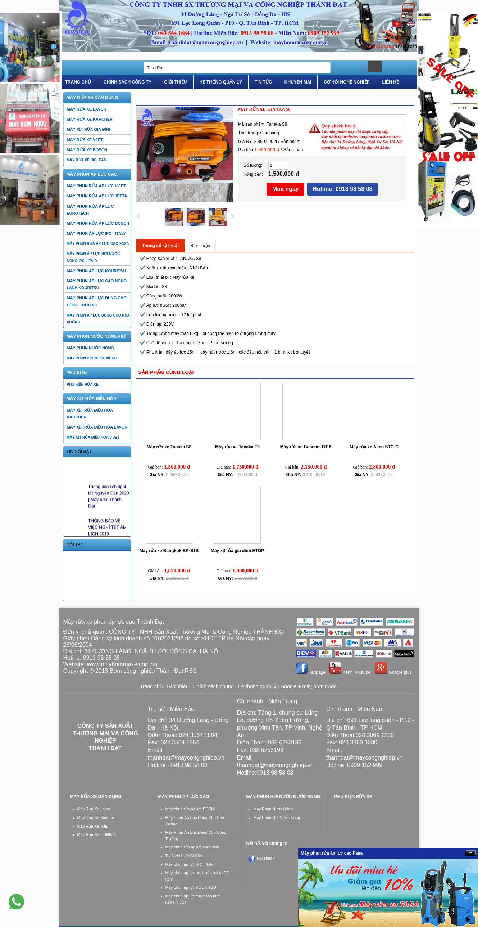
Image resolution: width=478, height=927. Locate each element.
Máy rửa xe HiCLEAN (86, 160)
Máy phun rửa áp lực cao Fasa (98, 244)
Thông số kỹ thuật (160, 245)
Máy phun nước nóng (90, 348)
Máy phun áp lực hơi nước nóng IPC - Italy (93, 257)
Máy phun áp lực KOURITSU (96, 271)
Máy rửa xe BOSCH (87, 150)
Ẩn (470, 853)
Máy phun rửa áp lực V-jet (96, 186)
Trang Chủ (78, 82)
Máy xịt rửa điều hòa (92, 398)
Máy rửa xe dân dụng (92, 97)
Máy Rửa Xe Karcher (95, 817)
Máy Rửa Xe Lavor (93, 809)
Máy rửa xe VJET (85, 140)
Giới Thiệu (175, 82)
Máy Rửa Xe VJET (93, 826)
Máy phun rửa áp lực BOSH (189, 809)
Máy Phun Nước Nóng (273, 809)
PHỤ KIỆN (77, 372)
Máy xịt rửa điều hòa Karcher (90, 413)
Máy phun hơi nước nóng (92, 358)
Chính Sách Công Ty (127, 82)
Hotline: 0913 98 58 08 (342, 189)
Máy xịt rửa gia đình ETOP (237, 550)
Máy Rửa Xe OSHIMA (96, 834)
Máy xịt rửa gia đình (89, 129)
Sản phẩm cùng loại (166, 372)
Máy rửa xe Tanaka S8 (169, 446)
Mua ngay (285, 189)
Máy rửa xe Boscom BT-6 (306, 446)
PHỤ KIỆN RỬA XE (83, 384)
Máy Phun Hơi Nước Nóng (277, 817)
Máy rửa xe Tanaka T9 (237, 446)
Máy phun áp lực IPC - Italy (96, 233)
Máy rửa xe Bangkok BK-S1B (169, 550)
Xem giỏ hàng (380, 46)
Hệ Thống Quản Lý (221, 82)
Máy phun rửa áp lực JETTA (97, 196)
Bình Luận (200, 245)
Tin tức (263, 82)
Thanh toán (406, 46)
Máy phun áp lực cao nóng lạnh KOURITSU (97, 284)
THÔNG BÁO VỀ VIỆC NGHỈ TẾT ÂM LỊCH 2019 (107, 530)
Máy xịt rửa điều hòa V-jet (93, 437)
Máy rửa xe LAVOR (86, 109)
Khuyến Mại (297, 82)
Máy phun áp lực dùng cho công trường (97, 301)
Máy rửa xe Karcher (90, 119)
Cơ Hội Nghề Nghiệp (346, 82)
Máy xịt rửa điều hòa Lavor (97, 427)
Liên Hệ (390, 82)
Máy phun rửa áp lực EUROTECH (90, 209)
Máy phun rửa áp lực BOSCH (98, 223)
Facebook (265, 858)
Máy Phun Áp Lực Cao (92, 174)
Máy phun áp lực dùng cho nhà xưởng (98, 318)
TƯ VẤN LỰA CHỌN (183, 856)
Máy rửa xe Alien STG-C (374, 446)
